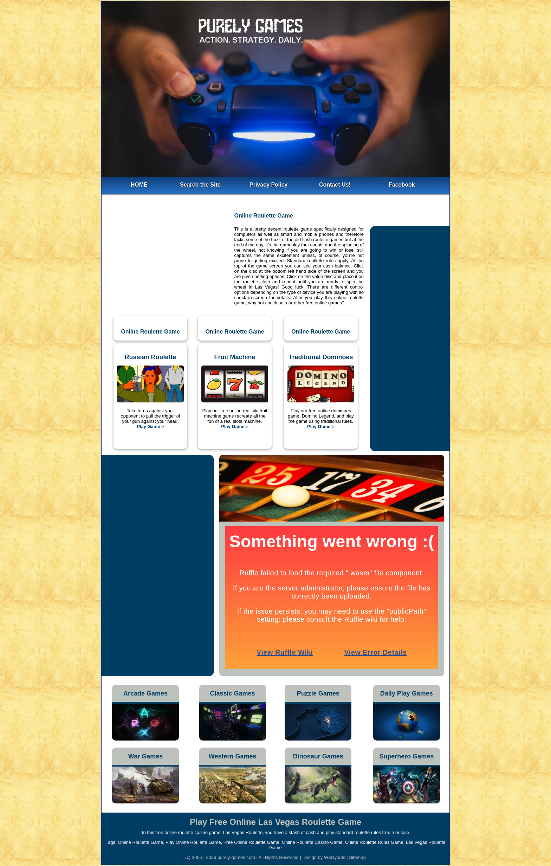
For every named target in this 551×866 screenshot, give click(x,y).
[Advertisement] (167, 264)
